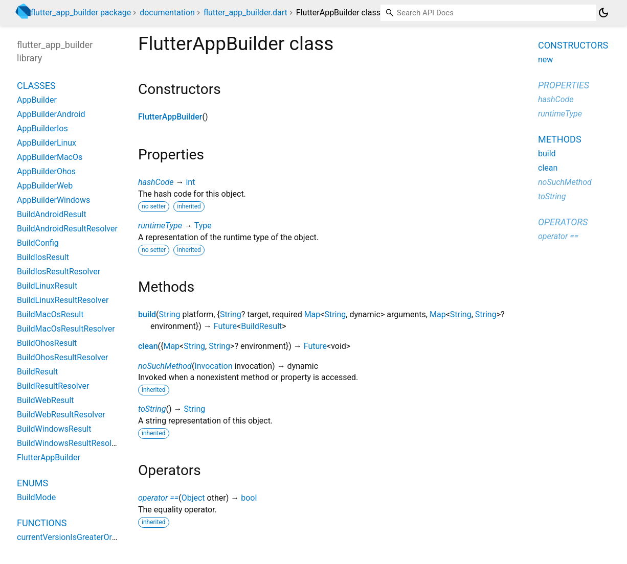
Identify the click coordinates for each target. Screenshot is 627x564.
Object (193, 498)
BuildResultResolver (53, 386)
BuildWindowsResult (54, 429)
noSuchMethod (165, 366)
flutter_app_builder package (81, 12)
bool (249, 498)
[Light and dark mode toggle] (603, 13)
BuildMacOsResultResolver (66, 329)
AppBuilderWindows (53, 200)
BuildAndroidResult (51, 214)
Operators (563, 222)
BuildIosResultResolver (58, 271)
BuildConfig (38, 243)
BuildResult (261, 326)
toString (152, 409)
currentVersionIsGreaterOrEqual (74, 537)
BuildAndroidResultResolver (67, 228)
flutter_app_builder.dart (245, 12)
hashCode (155, 182)
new (545, 59)
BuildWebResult (45, 400)
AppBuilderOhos (46, 171)
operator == (158, 498)
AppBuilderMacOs (49, 157)
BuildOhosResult (47, 343)
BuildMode (36, 497)
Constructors (573, 45)
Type (203, 225)
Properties (563, 85)
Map (312, 314)
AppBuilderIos (42, 128)
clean (148, 346)
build (147, 314)
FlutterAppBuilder (170, 117)
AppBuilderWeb (45, 186)
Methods (559, 139)
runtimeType (160, 225)
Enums (32, 483)
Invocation (213, 366)
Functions (41, 523)
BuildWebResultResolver (61, 414)
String (170, 314)
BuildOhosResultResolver (62, 357)
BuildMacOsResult (50, 314)
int (190, 182)
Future (225, 326)
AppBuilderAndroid (51, 114)
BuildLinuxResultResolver (62, 300)
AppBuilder (37, 100)
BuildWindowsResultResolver (70, 443)
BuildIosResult (43, 257)
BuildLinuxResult (47, 286)
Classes (36, 85)
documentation (167, 12)
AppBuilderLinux (46, 143)
